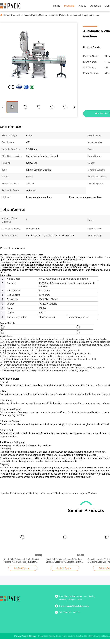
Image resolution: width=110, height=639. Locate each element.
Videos (82, 6)
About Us (95, 6)
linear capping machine (51, 493)
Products (69, 6)
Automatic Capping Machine (34, 15)
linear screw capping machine (81, 493)
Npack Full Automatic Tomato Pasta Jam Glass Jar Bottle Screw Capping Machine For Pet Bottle (64, 560)
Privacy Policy (20, 636)
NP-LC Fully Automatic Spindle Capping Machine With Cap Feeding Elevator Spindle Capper (21, 560)
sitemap (32, 636)
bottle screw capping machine (22, 493)
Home (56, 6)
